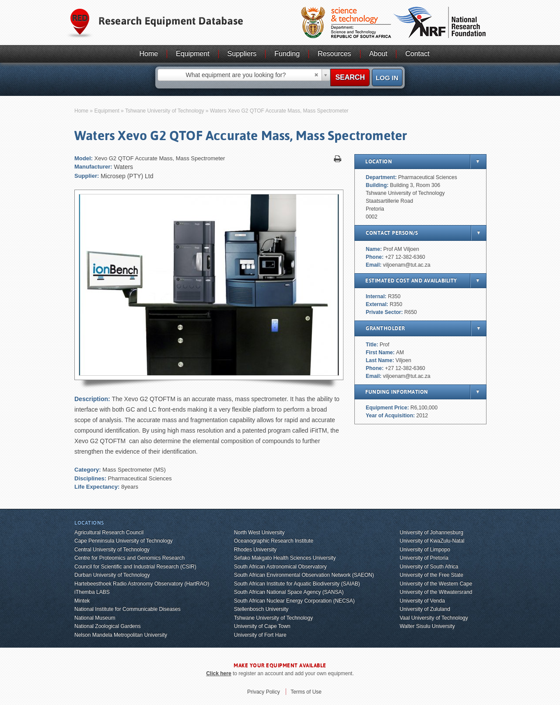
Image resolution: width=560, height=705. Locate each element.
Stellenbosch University (261, 609)
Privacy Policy (263, 692)
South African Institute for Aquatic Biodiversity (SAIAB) (297, 584)
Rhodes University (255, 549)
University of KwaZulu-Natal (431, 541)
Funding (287, 53)
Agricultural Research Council (109, 532)
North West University (259, 532)
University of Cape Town (262, 626)
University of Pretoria (423, 558)
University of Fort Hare (260, 635)
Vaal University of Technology (433, 618)
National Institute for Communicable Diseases (127, 609)
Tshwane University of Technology (164, 111)
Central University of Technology (112, 549)
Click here (218, 673)
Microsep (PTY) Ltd (127, 176)
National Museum (94, 618)
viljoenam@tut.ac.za (406, 265)
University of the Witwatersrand (435, 592)
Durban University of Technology (112, 575)
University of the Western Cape (435, 584)
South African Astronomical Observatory (280, 567)
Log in (387, 77)
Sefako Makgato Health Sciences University (285, 558)
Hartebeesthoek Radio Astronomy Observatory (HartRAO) (141, 584)
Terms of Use (306, 692)
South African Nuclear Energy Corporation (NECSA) (294, 601)
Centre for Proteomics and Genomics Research (129, 558)
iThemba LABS (92, 592)
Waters (123, 166)
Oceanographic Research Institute (273, 541)
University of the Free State (431, 575)
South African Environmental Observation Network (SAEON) (304, 575)
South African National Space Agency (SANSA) (289, 592)
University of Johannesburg (431, 532)
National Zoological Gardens (107, 626)
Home (148, 53)
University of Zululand (424, 609)
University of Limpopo (424, 549)
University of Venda (421, 601)
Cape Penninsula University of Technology (123, 541)
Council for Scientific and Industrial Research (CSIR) (135, 567)
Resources (334, 53)
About (378, 53)
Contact (417, 53)
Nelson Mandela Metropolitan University (120, 635)
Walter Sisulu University (427, 626)
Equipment (193, 53)
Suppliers (242, 53)
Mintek (82, 601)
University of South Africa (428, 567)
